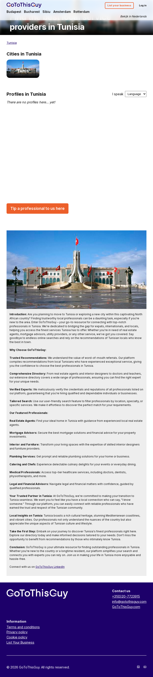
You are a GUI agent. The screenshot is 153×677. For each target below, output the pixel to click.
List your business (119, 5)
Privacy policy (17, 632)
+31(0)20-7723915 (126, 596)
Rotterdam (81, 12)
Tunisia (12, 42)
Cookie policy (17, 637)
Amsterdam (62, 12)
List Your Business (20, 642)
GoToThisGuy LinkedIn (50, 566)
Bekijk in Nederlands (133, 16)
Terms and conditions (23, 627)
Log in (142, 5)
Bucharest (32, 12)
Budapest (14, 12)
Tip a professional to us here (37, 208)
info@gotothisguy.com (129, 601)
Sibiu (46, 12)
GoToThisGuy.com (126, 607)
